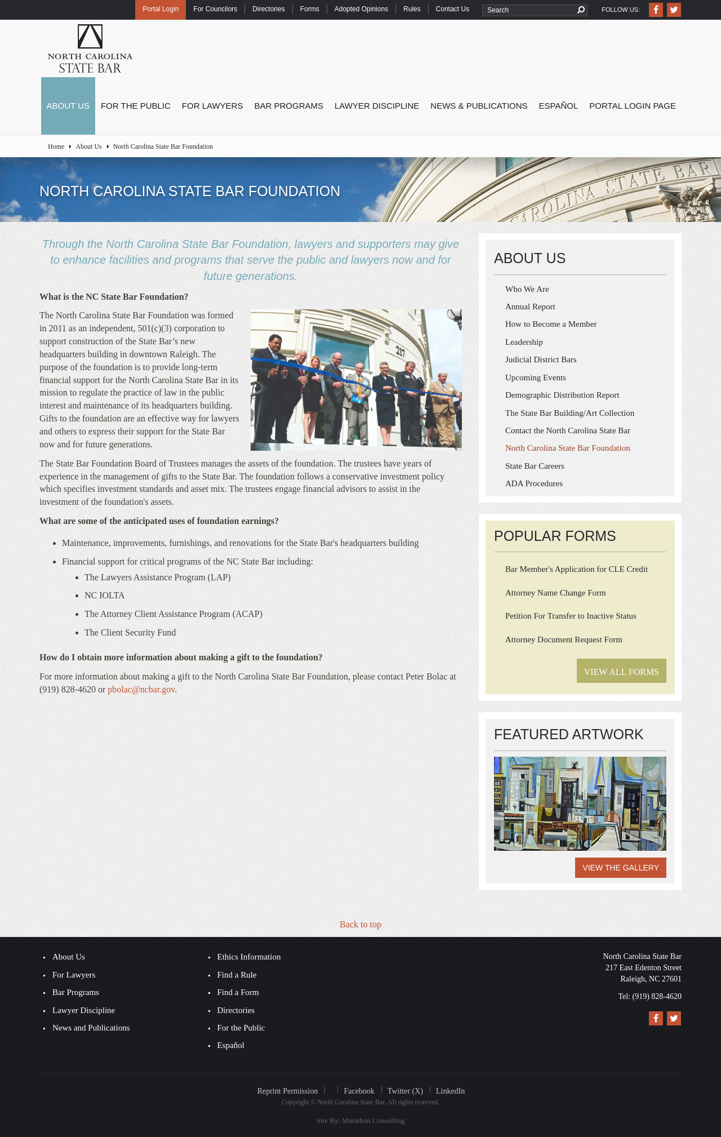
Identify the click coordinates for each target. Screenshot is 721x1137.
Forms (309, 9)
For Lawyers (212, 105)
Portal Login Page (632, 105)
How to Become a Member (551, 323)
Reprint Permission (287, 1091)
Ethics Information (249, 956)
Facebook (359, 1091)
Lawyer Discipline (377, 105)
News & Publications (478, 105)
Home (56, 146)
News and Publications (91, 1027)
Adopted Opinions (361, 9)
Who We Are (527, 289)
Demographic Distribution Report (562, 394)
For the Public (136, 105)
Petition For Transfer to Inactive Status (571, 615)
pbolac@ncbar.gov (141, 689)
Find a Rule (237, 974)
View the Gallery (620, 867)
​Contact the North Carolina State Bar (567, 430)
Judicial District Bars (541, 359)
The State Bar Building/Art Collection (569, 413)
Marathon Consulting (373, 1120)
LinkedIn (450, 1091)
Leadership (524, 342)
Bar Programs (288, 105)
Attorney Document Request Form (563, 639)
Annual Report (530, 306)
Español (558, 105)
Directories (268, 9)
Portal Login (161, 9)
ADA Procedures (534, 483)
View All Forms (621, 672)
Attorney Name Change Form (555, 592)
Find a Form (238, 992)
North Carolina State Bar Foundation (567, 447)
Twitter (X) (405, 1091)
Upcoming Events (535, 377)
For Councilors (215, 9)
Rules (412, 9)
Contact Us (452, 9)
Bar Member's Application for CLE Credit (576, 569)
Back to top (360, 924)
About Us (68, 105)
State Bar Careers (534, 465)
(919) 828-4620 (657, 996)
